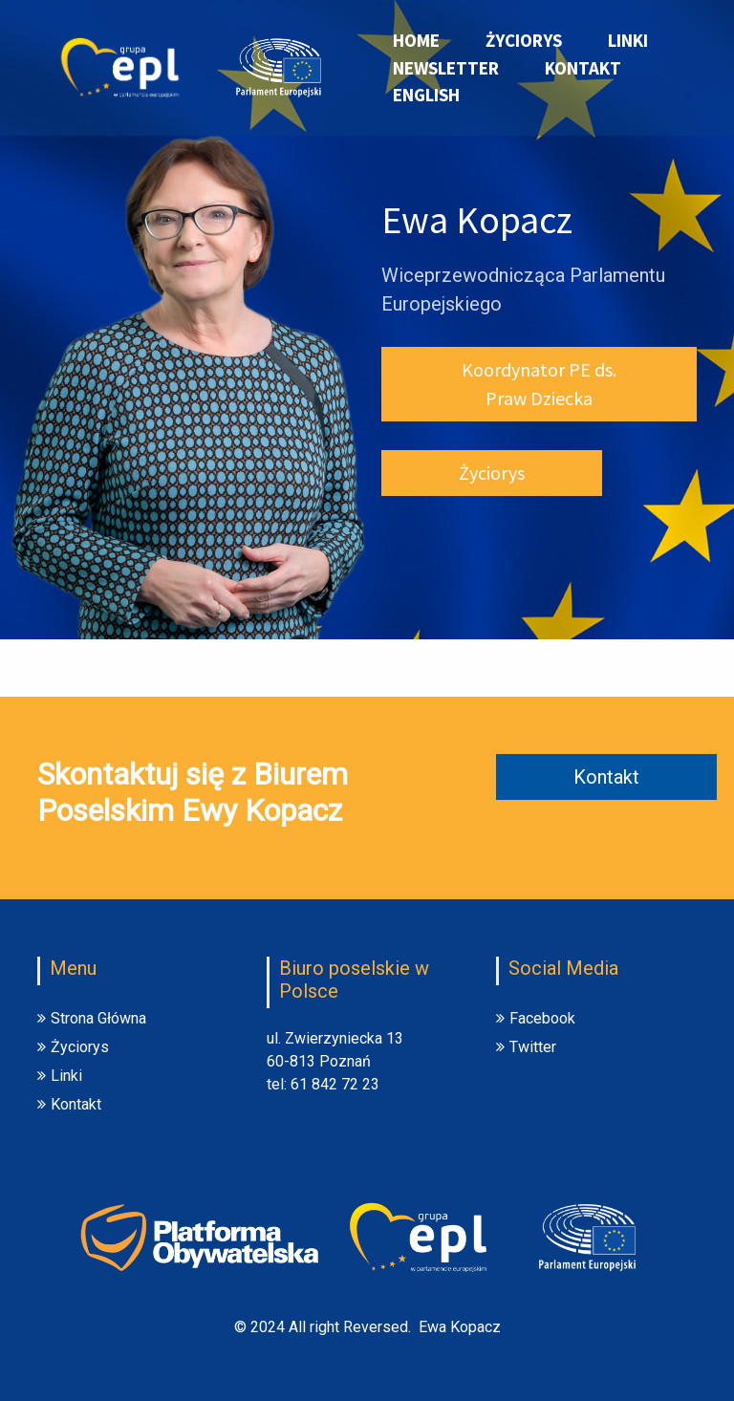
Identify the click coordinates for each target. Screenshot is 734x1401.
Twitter (526, 1047)
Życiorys (524, 40)
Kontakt (583, 67)
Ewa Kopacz (460, 1327)
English (426, 94)
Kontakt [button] (606, 776)
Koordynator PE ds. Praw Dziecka (539, 383)
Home (416, 40)
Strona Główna (91, 1018)
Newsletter (446, 67)
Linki (628, 40)
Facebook (535, 1018)
